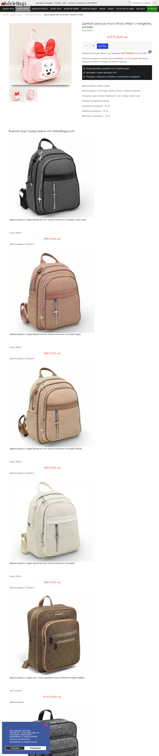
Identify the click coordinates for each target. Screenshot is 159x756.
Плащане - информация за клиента (15, 712)
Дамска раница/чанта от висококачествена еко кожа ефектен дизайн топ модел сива (98, 555)
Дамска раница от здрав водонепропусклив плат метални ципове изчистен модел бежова (25, 363)
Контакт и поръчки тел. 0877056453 (82, 3)
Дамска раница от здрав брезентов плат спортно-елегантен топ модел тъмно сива (26, 171)
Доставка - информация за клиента (15, 708)
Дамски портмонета (40, 8)
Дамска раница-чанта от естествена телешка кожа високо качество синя (134, 554)
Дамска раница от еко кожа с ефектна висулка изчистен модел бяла (97, 619)
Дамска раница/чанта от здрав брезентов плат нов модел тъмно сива (133, 427)
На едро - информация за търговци (55, 708)
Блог (65, 3)
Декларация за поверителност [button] (24, 742)
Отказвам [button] (15, 748)
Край (107, 669)
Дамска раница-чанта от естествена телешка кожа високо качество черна (26, 619)
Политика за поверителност (52, 719)
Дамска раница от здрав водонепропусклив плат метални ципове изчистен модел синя (97, 363)
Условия (57, 3)
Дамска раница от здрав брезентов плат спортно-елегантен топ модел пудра (62, 171)
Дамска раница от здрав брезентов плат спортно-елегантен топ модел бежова (98, 171)
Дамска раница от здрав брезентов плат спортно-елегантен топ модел (134, 170)
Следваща (99, 669)
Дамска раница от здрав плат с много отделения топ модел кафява (26, 298)
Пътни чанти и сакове (125, 8)
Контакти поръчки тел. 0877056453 (54, 716)
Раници (102, 8)
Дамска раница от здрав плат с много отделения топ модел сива (61, 298)
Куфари (111, 8)
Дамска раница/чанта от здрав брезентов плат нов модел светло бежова (97, 491)
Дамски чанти (8, 8)
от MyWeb (93, 746)
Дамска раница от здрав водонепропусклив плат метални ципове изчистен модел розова (61, 363)
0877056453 (128, 53)
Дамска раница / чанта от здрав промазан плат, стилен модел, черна (63, 426)
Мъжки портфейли (71, 8)
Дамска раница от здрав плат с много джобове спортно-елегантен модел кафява (25, 235)
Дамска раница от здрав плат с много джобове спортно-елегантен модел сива (61, 235)
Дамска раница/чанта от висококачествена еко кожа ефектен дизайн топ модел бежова (62, 555)
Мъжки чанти (56, 8)
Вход (155, 3)
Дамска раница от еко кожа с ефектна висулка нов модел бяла (61, 618)
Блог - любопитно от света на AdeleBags (57, 712)
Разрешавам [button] (35, 748)
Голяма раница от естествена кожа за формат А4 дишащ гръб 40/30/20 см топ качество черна (98, 427)
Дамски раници (23, 8)
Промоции (152, 8)
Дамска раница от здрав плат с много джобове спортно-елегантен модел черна (97, 235)
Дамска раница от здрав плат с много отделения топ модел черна (97, 298)
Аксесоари (141, 8)
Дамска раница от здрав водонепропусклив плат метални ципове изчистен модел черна (133, 363)
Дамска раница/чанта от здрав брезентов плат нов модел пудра (25, 490)
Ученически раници (89, 8)
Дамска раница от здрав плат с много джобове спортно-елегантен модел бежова (133, 235)
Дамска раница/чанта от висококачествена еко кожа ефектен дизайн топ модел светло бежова (26, 555)
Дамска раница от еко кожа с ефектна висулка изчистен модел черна (133, 619)
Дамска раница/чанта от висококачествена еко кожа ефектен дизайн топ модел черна (134, 491)
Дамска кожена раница (20, 425)
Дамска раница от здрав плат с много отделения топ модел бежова (134, 298)
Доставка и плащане (44, 3)
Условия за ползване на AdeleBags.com (17, 716)
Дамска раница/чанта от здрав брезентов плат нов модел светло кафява (61, 491)
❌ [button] (46, 724)
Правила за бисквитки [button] (20, 739)
